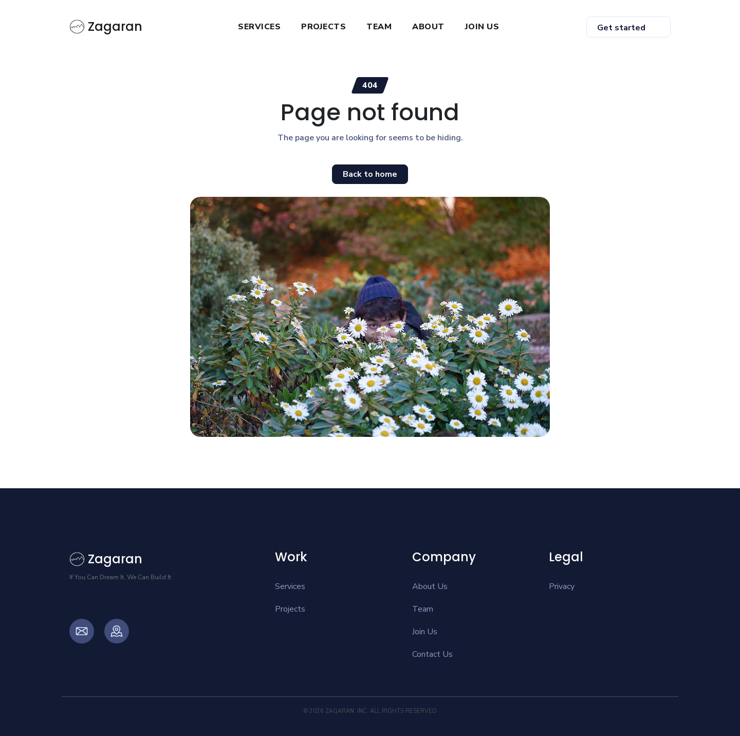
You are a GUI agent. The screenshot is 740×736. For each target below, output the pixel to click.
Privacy (562, 586)
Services (290, 586)
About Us (430, 586)
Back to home (370, 174)
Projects (290, 609)
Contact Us (432, 654)
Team (422, 609)
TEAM (379, 26)
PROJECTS (323, 26)
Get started (621, 27)
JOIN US (482, 26)
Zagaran (105, 26)
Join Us (424, 631)
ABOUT (428, 26)
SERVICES (259, 26)
